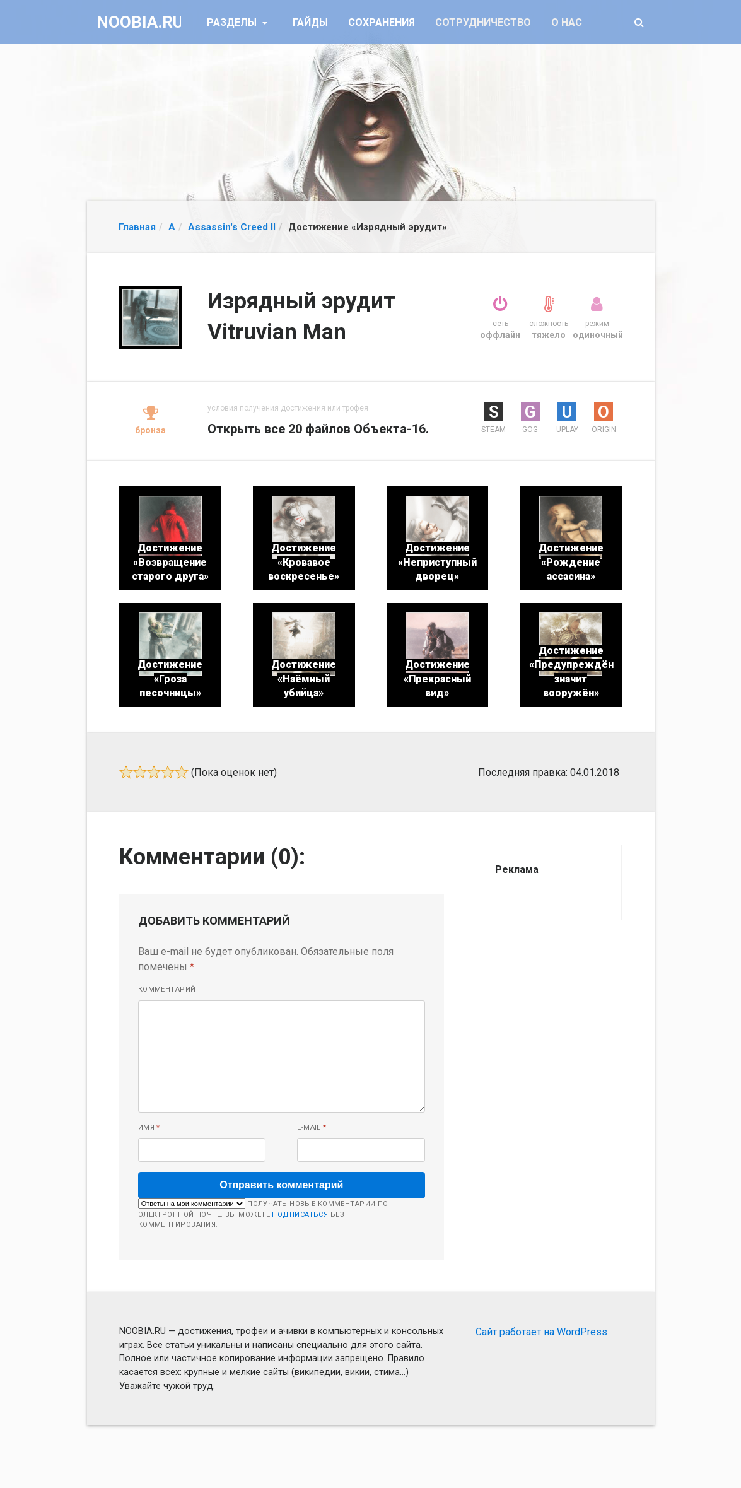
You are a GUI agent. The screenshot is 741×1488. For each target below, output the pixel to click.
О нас (566, 22)
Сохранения (381, 22)
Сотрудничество (483, 22)
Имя (149, 1127)
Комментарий (167, 989)
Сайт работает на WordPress (541, 1332)
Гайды (310, 22)
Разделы (233, 22)
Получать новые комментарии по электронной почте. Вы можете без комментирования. (263, 1213)
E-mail (312, 1127)
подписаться (300, 1214)
